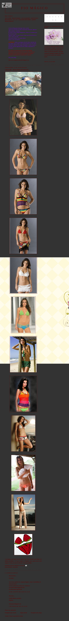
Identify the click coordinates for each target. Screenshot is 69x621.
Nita (10, 596)
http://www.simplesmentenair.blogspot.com (18, 60)
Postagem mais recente (10, 612)
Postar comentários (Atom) (16, 616)
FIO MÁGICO (34, 8)
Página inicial (23, 612)
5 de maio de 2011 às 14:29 (18, 606)
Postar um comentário (10, 610)
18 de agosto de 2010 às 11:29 (19, 591)
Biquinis (15, 567)
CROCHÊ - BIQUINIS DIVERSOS (16, 70)
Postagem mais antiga (36, 612)
